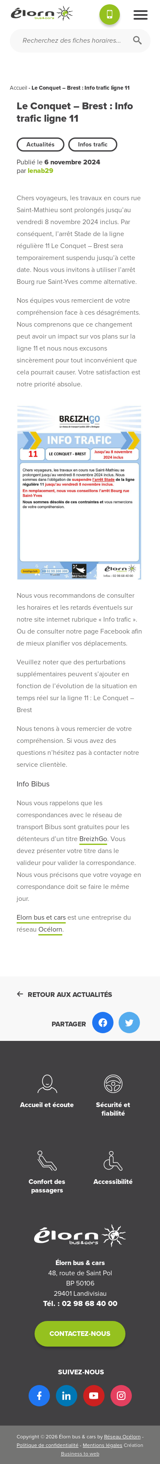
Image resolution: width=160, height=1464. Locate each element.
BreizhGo (93, 839)
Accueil (18, 88)
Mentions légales (102, 1445)
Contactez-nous (80, 1334)
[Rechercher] (137, 41)
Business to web (80, 1454)
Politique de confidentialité (48, 1445)
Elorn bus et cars (41, 917)
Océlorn (50, 929)
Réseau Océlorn (122, 1437)
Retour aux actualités (64, 995)
